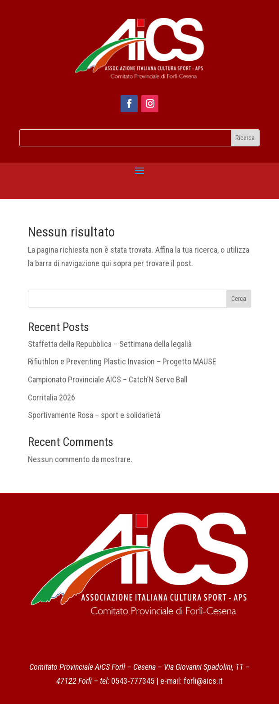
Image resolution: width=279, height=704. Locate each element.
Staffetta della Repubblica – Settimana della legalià (110, 344)
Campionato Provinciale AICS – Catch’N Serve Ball (108, 379)
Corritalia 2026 (51, 397)
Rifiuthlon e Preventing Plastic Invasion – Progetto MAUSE (122, 361)
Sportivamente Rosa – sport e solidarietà (94, 415)
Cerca (238, 298)
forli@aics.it (203, 681)
